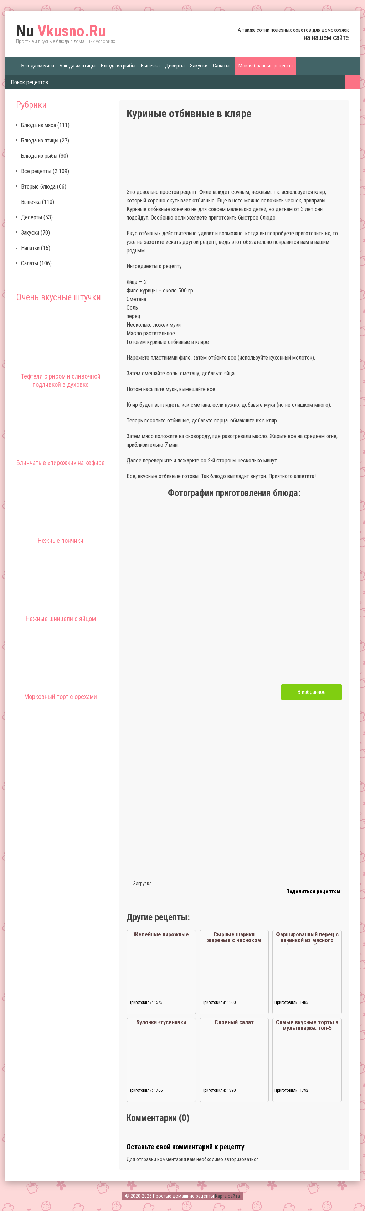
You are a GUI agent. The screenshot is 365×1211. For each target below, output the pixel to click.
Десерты (175, 65)
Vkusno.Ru (61, 31)
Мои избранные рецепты (265, 65)
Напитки (30, 248)
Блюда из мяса (37, 65)
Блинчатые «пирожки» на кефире (60, 462)
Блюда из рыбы (118, 65)
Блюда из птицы (78, 65)
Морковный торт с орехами (60, 696)
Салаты (221, 65)
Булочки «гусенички (161, 1022)
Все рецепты (36, 171)
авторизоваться (241, 1159)
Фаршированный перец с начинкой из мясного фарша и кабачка (307, 940)
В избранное (311, 692)
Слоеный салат (234, 1022)
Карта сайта (227, 1196)
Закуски (198, 65)
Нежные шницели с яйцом (61, 618)
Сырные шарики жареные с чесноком (234, 937)
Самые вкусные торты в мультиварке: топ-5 (307, 1025)
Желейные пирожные (161, 934)
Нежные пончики (60, 540)
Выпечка (150, 65)
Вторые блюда (38, 186)
